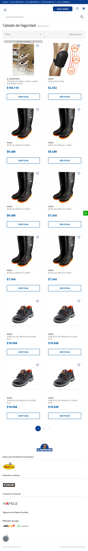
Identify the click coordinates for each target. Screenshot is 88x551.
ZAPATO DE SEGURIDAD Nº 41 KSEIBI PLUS (62, 401)
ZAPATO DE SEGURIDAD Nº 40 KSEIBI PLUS (21, 401)
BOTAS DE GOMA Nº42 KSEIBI (18, 209)
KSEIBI (51, 78)
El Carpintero (17, 8)
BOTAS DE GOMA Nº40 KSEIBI (18, 145)
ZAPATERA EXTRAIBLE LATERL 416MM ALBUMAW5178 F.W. (22, 82)
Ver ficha (23, 96)
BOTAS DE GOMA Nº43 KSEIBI (59, 209)
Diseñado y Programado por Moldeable (72, 547)
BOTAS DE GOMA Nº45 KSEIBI (59, 273)
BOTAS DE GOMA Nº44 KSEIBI (18, 273)
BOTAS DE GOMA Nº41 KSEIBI (59, 145)
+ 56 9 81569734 (47, 2)
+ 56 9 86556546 (32, 2)
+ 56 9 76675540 (16, 2)
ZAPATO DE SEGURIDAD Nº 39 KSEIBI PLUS (62, 337)
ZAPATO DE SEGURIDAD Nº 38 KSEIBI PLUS (21, 337)
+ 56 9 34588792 (63, 2)
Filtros (23, 34)
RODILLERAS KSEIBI (56, 81)
